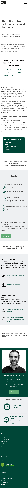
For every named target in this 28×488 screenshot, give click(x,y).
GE (8, 72)
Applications (8, 34)
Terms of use (4, 484)
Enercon (8, 69)
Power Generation (16, 34)
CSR (2, 460)
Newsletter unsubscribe (6, 478)
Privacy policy (4, 482)
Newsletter (3, 476)
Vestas (20, 72)
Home (3, 34)
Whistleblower (4, 480)
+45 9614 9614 (7, 449)
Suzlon (20, 69)
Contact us (6, 236)
